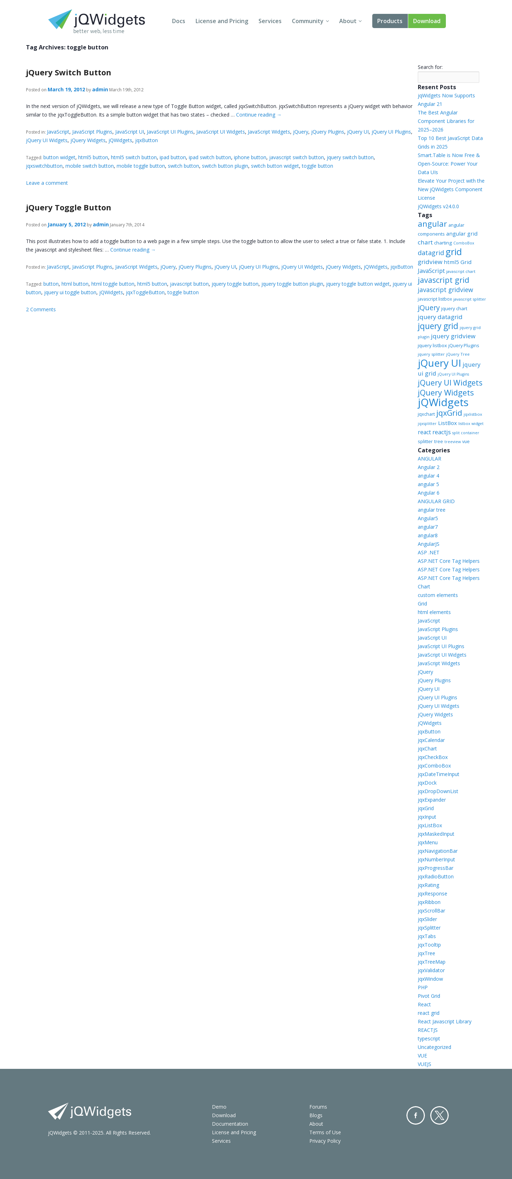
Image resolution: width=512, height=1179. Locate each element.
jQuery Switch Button (68, 72)
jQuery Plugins (327, 131)
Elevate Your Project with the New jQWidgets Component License (451, 189)
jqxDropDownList (438, 791)
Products (389, 21)
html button (75, 283)
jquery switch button (350, 157)
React (424, 1004)
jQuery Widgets (88, 140)
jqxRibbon (429, 902)
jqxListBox (430, 825)
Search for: (430, 67)
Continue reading (259, 114)
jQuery (300, 131)
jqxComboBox (434, 765)
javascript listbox (435, 299)
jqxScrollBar (431, 910)
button (51, 283)
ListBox (447, 422)
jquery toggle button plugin (292, 283)
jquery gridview (453, 336)
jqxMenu (428, 842)
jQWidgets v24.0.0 (438, 206)
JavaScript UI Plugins (170, 131)
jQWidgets (120, 140)
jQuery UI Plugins (391, 131)
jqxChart (427, 748)
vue (466, 441)
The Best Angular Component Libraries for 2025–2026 (446, 121)
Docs (178, 21)
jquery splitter (431, 354)
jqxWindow (430, 978)
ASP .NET (428, 552)
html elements (434, 612)
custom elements (438, 595)
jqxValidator (431, 970)
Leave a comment (47, 182)
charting (443, 242)
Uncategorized (434, 1047)
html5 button (93, 157)
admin (100, 89)
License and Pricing (222, 21)
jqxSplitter (429, 927)
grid (454, 252)
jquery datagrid (440, 317)
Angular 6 (428, 492)
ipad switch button (210, 157)
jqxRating (428, 885)
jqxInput (427, 816)
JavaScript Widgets (269, 131)
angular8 (428, 535)
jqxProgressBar (435, 868)
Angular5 (428, 518)
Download (427, 21)
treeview (452, 441)
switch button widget (275, 165)
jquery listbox (432, 345)
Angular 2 (428, 467)
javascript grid (443, 280)
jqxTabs (427, 936)
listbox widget (471, 423)
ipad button (173, 157)
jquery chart (454, 308)
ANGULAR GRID (436, 501)
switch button (183, 165)
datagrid (431, 252)
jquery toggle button (235, 283)
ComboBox (463, 243)
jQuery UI (358, 131)
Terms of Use (325, 1132)
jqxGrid (449, 413)
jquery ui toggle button (70, 292)
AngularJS (428, 543)
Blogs (315, 1115)
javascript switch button (296, 157)
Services (270, 21)
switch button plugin (225, 165)
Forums (318, 1106)
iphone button (250, 157)
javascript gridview (445, 289)
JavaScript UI (129, 131)
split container (465, 432)
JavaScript (58, 131)
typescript (429, 1038)
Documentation (230, 1123)
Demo (219, 1106)
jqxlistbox (473, 414)
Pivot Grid (429, 995)
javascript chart (460, 271)
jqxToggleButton (145, 292)
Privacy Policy (325, 1140)
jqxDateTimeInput (438, 774)
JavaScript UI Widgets (220, 131)
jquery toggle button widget (358, 283)
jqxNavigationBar (438, 850)
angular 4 (428, 475)
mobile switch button (89, 165)
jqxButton (146, 140)
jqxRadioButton (436, 876)
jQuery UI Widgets (47, 140)
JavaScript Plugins (92, 131)
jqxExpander (432, 799)
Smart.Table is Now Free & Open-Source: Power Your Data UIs (449, 164)
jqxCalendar (431, 740)
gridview (430, 262)
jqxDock (427, 782)
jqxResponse (432, 893)
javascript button (189, 283)
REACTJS (428, 1030)
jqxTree (426, 953)
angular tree (432, 509)
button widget (59, 157)
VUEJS (424, 1064)
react (424, 432)
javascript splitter (469, 299)
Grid (422, 603)
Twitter (439, 1115)
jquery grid (438, 326)
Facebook (415, 1115)
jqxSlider (427, 919)
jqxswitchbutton (44, 165)
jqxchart (426, 414)
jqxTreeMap (432, 961)
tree (438, 441)
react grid (428, 1013)
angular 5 (428, 484)
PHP (423, 987)
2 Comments (41, 309)
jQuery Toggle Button (68, 207)
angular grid (462, 233)
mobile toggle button (141, 165)
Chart (424, 586)
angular (432, 223)
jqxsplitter (427, 423)
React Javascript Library (444, 1021)
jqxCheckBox (433, 757)
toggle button (317, 165)
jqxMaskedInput (436, 833)
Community (308, 21)
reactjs (441, 432)
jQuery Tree (458, 354)
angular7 (428, 526)
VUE (422, 1055)
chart (425, 242)
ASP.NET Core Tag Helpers (449, 561)
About (348, 21)
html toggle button (112, 283)
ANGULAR (429, 458)
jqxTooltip (429, 944)
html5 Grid (457, 261)
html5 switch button (134, 157)
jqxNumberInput (436, 859)
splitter (425, 441)
